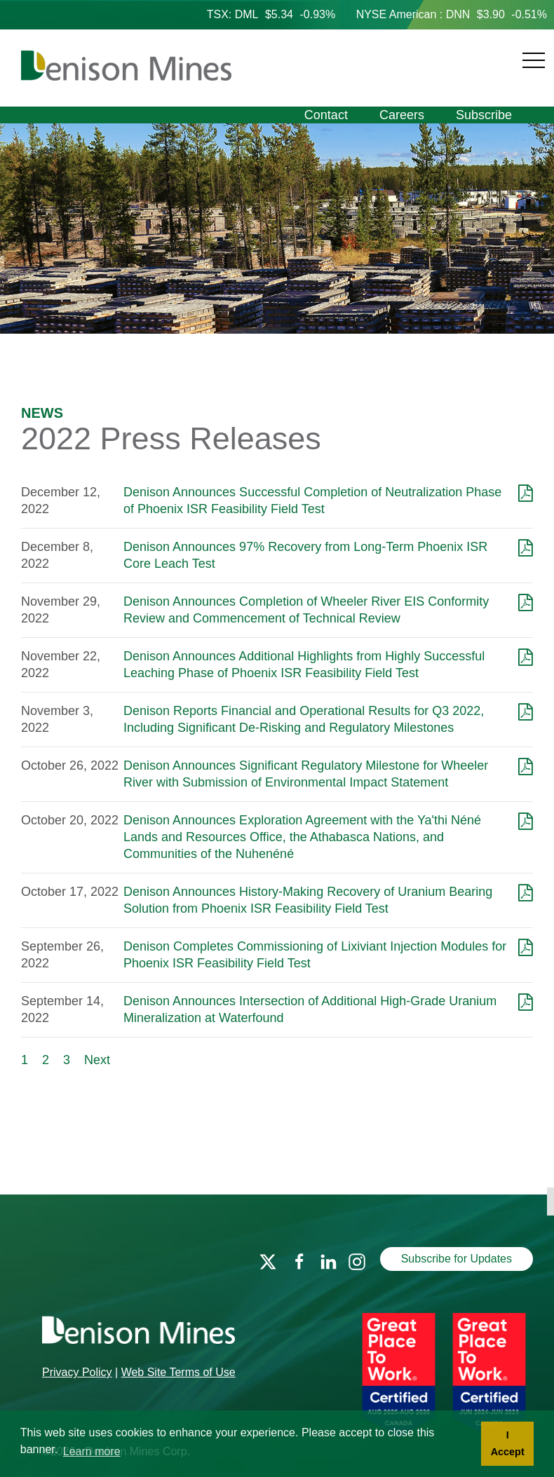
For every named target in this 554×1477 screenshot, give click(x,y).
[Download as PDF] (525, 492)
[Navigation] (389, 52)
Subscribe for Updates (456, 1259)
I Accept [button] (508, 1443)
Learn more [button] (92, 1451)
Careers (401, 115)
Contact (326, 115)
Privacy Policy (77, 1372)
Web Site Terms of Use (178, 1372)
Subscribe (484, 115)
